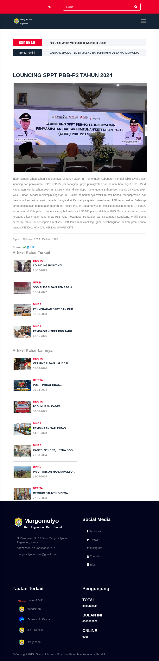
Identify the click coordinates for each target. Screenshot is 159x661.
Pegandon (29, 642)
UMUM (37, 282)
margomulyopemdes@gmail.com (37, 554)
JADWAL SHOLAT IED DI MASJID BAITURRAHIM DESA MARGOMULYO (94, 52)
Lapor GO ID (30, 600)
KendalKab (29, 609)
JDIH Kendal (30, 630)
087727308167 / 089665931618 (36, 548)
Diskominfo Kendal (34, 619)
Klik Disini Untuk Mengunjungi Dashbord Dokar (77, 42)
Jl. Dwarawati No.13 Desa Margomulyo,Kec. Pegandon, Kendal (43, 540)
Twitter (92, 539)
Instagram (94, 547)
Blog (91, 564)
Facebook (94, 531)
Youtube (93, 556)
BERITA (38, 260)
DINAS (37, 304)
